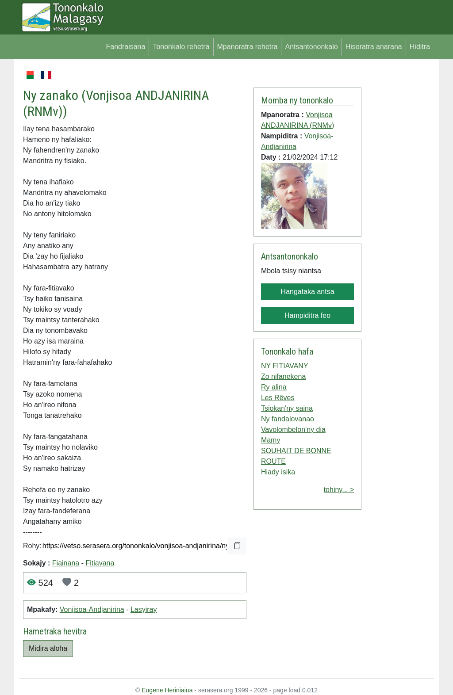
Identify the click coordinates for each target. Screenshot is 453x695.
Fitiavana (99, 563)
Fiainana (65, 563)
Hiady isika (278, 472)
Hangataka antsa (307, 291)
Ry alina (274, 387)
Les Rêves (278, 397)
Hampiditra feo (307, 315)
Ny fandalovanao (287, 419)
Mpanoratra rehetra (247, 46)
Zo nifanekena (283, 376)
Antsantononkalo (311, 46)
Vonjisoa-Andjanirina (92, 609)
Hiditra (420, 46)
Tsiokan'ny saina (287, 408)
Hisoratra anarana (374, 46)
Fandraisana (125, 46)
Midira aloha (48, 648)
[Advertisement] (397, 202)
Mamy (270, 440)
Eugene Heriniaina (167, 690)
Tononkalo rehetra (181, 46)
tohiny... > (339, 489)
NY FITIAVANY (284, 366)
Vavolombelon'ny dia (293, 429)
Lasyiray (144, 609)
